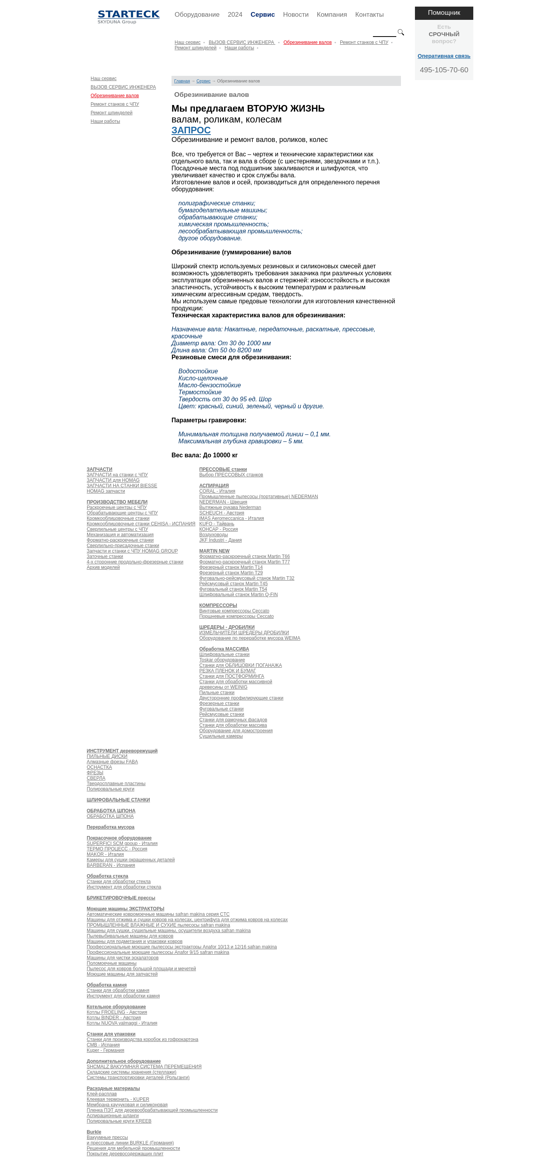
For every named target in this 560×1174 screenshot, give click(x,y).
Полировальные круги (110, 789)
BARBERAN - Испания (111, 865)
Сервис (262, 14)
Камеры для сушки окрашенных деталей (131, 860)
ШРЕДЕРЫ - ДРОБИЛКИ (226, 627)
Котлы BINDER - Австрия (114, 1017)
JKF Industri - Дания (220, 540)
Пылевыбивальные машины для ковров (130, 936)
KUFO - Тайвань (216, 524)
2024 (235, 14)
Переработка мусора (111, 827)
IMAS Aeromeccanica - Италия (231, 518)
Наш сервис (188, 42)
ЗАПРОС (191, 130)
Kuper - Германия (105, 1050)
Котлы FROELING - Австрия (117, 1012)
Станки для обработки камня (118, 990)
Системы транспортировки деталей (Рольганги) (138, 1077)
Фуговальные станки (221, 709)
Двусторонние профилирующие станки (241, 698)
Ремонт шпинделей (196, 48)
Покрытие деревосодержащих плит (125, 1154)
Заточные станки (105, 556)
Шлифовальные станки (224, 654)
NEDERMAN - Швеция (223, 502)
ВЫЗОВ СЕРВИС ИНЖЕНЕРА (242, 42)
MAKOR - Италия (105, 854)
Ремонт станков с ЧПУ (364, 42)
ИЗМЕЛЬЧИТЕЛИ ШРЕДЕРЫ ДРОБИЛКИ (244, 632)
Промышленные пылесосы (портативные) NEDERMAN (258, 496)
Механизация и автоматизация (120, 534)
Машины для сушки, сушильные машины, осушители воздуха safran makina (169, 930)
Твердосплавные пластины (116, 783)
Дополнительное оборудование (124, 1061)
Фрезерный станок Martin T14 (230, 567)
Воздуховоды (213, 534)
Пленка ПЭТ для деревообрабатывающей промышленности (152, 1110)
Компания (332, 14)
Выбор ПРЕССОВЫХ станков (231, 475)
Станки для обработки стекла (119, 881)
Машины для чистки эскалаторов (123, 958)
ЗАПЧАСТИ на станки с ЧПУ (117, 475)
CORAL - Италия (217, 491)
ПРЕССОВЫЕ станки (223, 469)
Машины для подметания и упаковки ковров (134, 941)
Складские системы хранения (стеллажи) (131, 1072)
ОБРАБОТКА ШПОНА (111, 811)
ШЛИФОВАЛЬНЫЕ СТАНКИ (118, 800)
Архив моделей (103, 567)
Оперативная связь (444, 56)
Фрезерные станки (219, 703)
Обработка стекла (107, 876)
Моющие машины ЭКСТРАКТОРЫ (125, 909)
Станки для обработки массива (233, 725)
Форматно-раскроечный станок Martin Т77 (244, 562)
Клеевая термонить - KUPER (118, 1099)
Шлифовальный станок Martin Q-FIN (238, 594)
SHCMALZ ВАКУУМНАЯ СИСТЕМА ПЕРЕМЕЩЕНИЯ (144, 1066)
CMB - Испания (103, 1045)
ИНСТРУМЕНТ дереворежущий (122, 751)
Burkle (94, 1132)
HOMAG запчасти (106, 491)
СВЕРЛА (96, 778)
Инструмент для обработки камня (123, 996)
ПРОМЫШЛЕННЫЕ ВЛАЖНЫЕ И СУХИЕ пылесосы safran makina (158, 925)
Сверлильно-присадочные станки (123, 545)
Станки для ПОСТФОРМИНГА (231, 676)
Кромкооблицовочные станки (118, 518)
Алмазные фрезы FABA (112, 762)
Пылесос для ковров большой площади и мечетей (141, 968)
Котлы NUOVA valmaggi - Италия (122, 1023)
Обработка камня (107, 985)
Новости (296, 14)
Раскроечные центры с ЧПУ (117, 507)
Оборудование (197, 14)
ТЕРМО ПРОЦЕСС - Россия (117, 849)
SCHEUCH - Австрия (221, 513)
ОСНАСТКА (99, 767)
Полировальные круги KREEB (119, 1121)
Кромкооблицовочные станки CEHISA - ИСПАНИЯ (141, 524)
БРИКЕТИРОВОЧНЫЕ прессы (121, 898)
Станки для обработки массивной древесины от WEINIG (235, 684)
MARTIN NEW (214, 551)
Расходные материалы (113, 1088)
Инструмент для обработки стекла (124, 887)
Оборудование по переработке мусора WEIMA (249, 638)
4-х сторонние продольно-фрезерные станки (135, 562)
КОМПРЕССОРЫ (218, 605)
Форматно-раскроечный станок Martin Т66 (244, 556)
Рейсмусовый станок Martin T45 (233, 583)
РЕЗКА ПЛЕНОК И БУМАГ (227, 671)
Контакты (369, 14)
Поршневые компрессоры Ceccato (236, 616)
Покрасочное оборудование (119, 838)
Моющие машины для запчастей (122, 974)
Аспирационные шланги (113, 1115)
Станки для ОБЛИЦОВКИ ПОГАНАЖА (240, 665)
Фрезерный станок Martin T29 (230, 573)
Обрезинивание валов (308, 42)
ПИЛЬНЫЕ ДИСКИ (107, 756)
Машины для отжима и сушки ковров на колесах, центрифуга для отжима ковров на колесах (187, 919)
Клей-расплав (102, 1094)
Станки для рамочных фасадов (233, 720)
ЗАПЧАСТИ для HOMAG (113, 480)
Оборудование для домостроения (236, 730)
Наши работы (239, 48)
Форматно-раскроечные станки (120, 540)
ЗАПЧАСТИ (99, 469)
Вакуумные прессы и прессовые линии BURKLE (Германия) (130, 1140)
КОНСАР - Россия (218, 529)
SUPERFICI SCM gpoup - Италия (122, 843)
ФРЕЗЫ (95, 772)
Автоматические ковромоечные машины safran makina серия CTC (158, 914)
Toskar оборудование (222, 660)
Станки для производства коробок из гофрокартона (142, 1039)
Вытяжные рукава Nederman (230, 507)
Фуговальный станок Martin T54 (233, 589)
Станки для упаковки (111, 1034)
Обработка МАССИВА (224, 649)
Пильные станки (216, 692)
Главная (182, 81)
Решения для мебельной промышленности (133, 1148)
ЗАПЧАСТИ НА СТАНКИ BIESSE (122, 485)
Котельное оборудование (116, 1007)
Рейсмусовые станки (221, 714)
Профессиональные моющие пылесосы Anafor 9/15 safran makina (158, 952)
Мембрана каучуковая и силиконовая (127, 1105)
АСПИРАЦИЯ (214, 485)
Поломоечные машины (111, 963)
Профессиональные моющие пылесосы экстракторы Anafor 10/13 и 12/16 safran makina (182, 947)
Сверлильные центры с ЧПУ (117, 529)
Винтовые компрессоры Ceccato (234, 611)
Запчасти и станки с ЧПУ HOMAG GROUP (132, 551)
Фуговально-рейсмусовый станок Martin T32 (246, 578)
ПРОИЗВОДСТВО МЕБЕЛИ (117, 502)
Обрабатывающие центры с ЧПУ (122, 513)
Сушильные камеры (221, 736)
